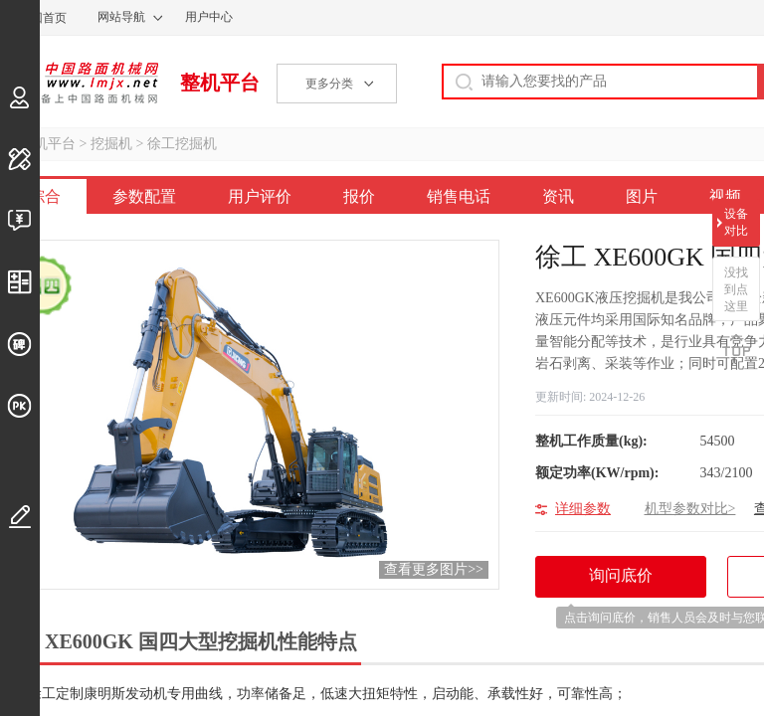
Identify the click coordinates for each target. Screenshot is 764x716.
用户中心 (209, 17)
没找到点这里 (736, 289)
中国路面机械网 (79, 82)
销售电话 (458, 196)
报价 (359, 196)
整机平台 (220, 82)
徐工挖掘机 (182, 143)
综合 (45, 196)
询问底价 (631, 582)
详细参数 (583, 508)
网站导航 (121, 17)
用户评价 (259, 196)
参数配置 (144, 196)
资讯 (558, 196)
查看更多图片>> (433, 569)
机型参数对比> (690, 508)
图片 (642, 196)
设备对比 (736, 222)
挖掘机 (111, 143)
